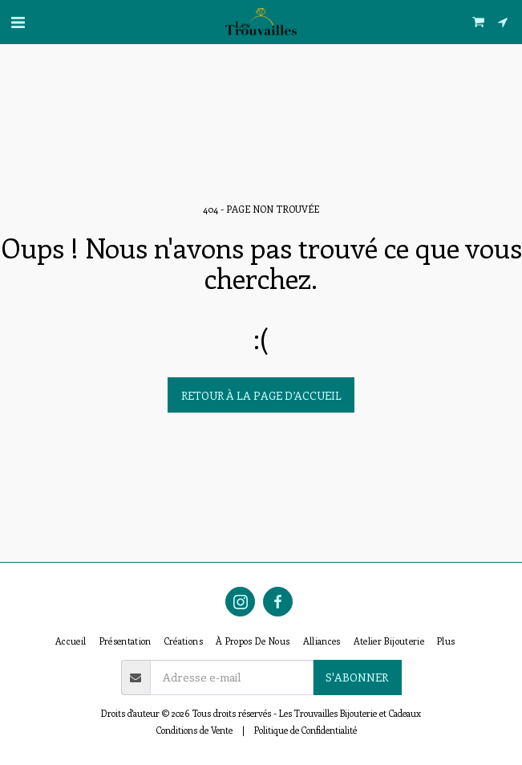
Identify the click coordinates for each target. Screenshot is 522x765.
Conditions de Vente (194, 730)
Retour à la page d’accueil (261, 395)
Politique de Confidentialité (305, 730)
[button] (17, 21)
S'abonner (357, 677)
